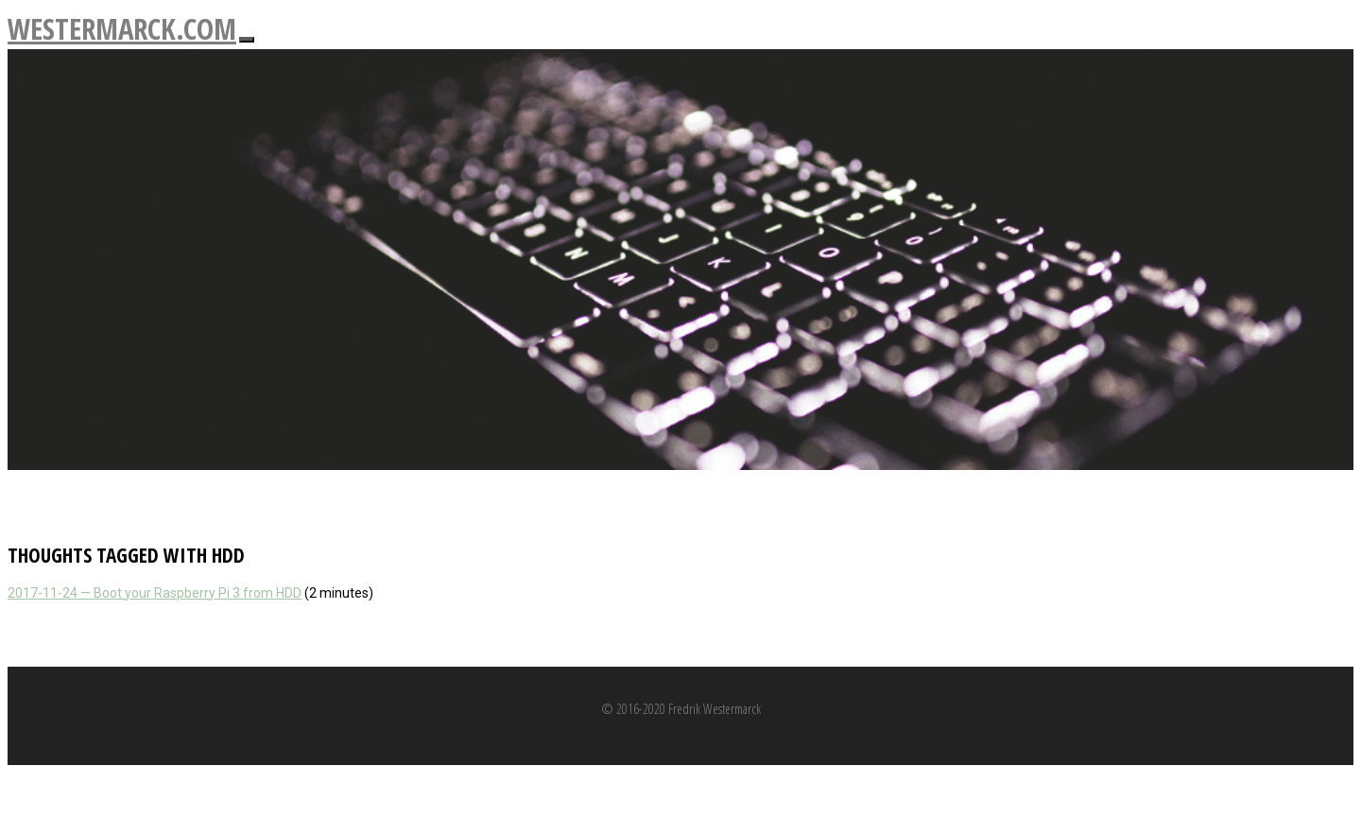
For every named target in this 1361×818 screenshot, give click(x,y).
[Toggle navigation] (246, 62)
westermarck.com (122, 51)
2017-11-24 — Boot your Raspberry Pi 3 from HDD (154, 638)
